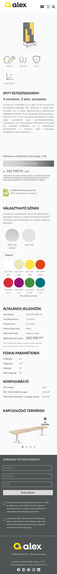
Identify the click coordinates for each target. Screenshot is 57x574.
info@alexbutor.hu (21, 565)
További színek (28, 296)
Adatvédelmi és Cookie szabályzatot (32, 505)
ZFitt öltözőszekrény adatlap (23, 193)
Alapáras (9, 255)
